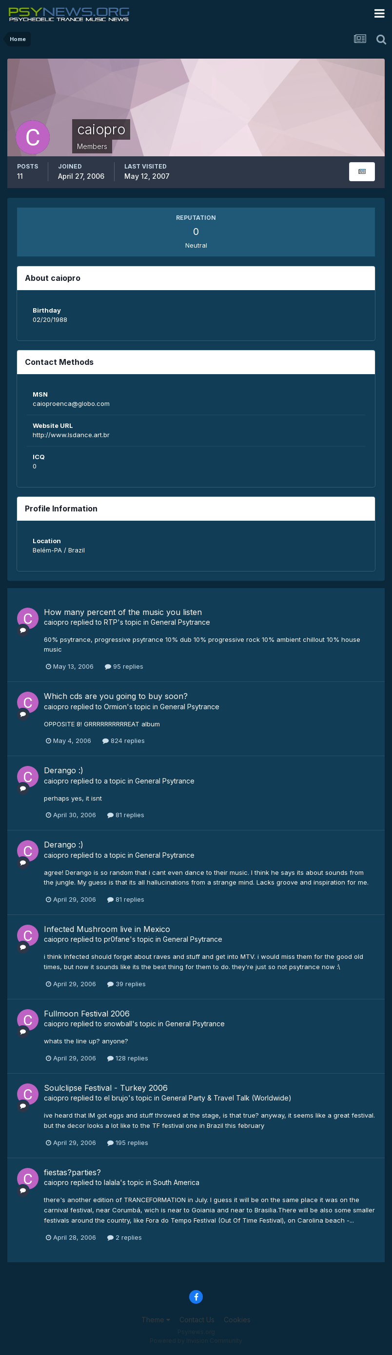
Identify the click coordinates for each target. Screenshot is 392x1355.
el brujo (116, 1098)
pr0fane (117, 939)
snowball (118, 1023)
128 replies (127, 1058)
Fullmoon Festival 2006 (87, 1013)
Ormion (115, 706)
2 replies (124, 1237)
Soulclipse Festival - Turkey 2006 (106, 1088)
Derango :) (63, 770)
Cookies (237, 1319)
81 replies (125, 815)
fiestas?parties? (72, 1172)
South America (176, 1182)
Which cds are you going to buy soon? (116, 696)
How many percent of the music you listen (123, 612)
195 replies (127, 1142)
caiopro (56, 622)
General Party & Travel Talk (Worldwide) (226, 1098)
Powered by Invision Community (196, 1340)
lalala (112, 1182)
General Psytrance (180, 622)
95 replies (124, 666)
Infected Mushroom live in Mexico (107, 929)
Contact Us (197, 1319)
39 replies (126, 984)
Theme (155, 1319)
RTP (111, 622)
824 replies (123, 740)
